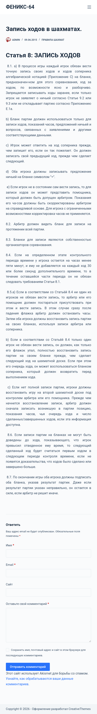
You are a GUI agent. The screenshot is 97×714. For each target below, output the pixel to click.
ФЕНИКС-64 (20, 7)
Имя (10, 545)
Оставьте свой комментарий (27, 603)
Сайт (9, 584)
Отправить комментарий (28, 667)
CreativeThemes (80, 709)
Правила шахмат (53, 39)
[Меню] (89, 7)
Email (11, 564)
